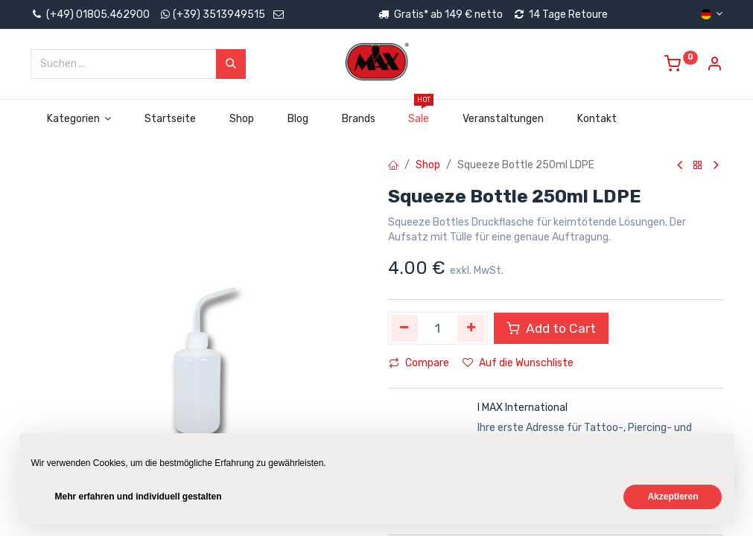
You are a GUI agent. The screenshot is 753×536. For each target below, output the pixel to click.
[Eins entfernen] (405, 328)
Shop (428, 165)
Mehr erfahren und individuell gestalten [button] (138, 496)
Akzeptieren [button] (672, 496)
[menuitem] (170, 119)
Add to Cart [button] (551, 328)
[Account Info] (714, 66)
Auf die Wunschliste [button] (518, 363)
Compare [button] (419, 363)
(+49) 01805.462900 (90, 14)
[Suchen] (231, 64)
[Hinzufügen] (471, 328)
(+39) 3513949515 (219, 14)
